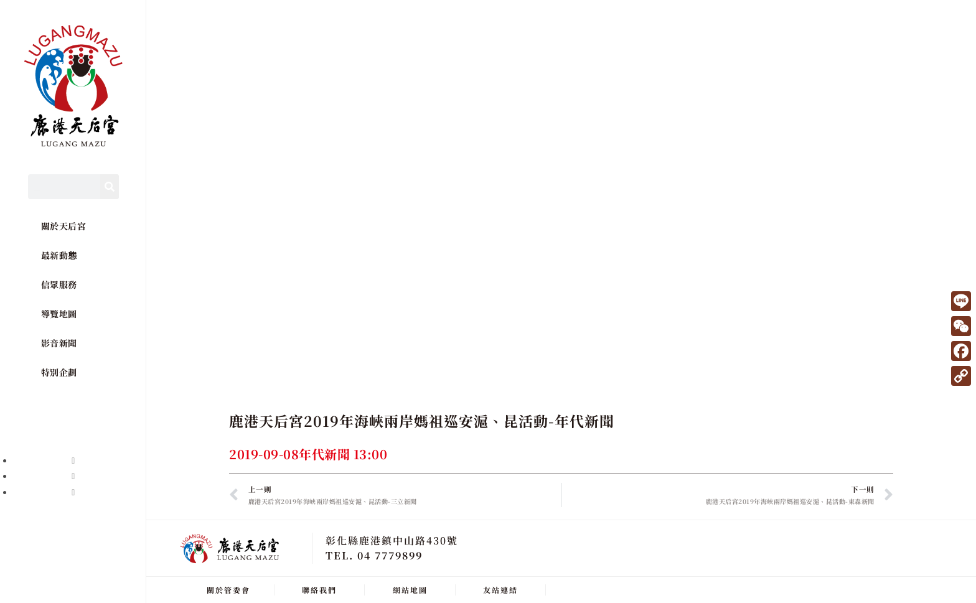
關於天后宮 (64, 226)
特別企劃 (59, 372)
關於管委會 (228, 589)
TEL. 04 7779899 (374, 555)
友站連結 (500, 589)
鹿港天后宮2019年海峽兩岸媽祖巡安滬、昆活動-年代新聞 (421, 421)
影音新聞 (59, 343)
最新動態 (59, 255)
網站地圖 (410, 589)
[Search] (109, 186)
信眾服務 (59, 284)
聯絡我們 (319, 589)
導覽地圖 (59, 313)
